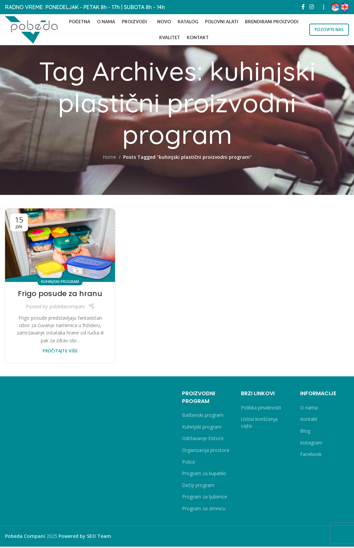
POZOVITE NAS (329, 30)
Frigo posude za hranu (60, 295)
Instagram (311, 444)
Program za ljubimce (204, 498)
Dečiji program (198, 486)
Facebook (311, 456)
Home (109, 158)
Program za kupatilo (204, 475)
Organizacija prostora (205, 452)
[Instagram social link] (311, 7)
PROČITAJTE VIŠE (60, 352)
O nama (309, 409)
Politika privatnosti (261, 409)
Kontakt (308, 420)
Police (188, 463)
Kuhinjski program (60, 282)
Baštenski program (202, 416)
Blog (305, 432)
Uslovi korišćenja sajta (259, 424)
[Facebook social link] (303, 7)
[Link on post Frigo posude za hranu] (60, 246)
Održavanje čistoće (203, 440)
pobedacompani (67, 308)
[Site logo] (33, 29)
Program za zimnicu (203, 510)
